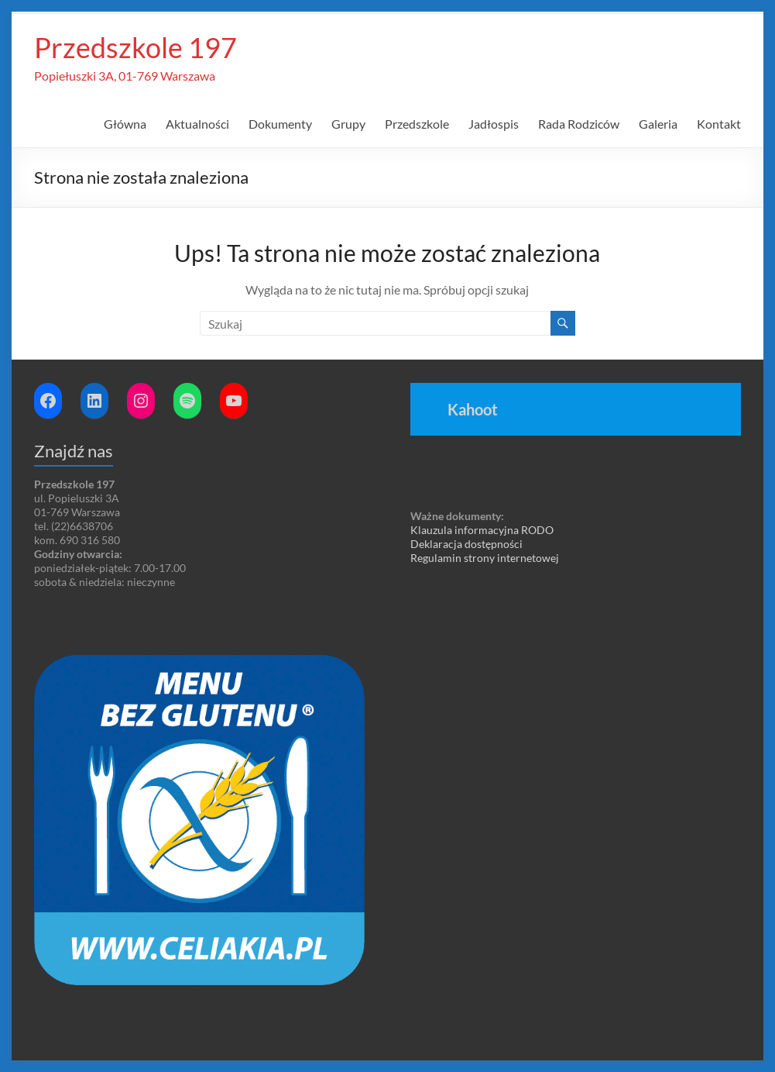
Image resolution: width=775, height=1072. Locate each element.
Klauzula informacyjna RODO (482, 529)
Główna (125, 123)
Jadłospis (493, 123)
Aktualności (197, 123)
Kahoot (473, 409)
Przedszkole (417, 123)
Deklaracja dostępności (466, 543)
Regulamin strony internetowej (484, 557)
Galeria (658, 123)
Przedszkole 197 (135, 47)
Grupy (348, 123)
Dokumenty (280, 123)
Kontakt (719, 123)
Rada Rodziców (578, 123)
